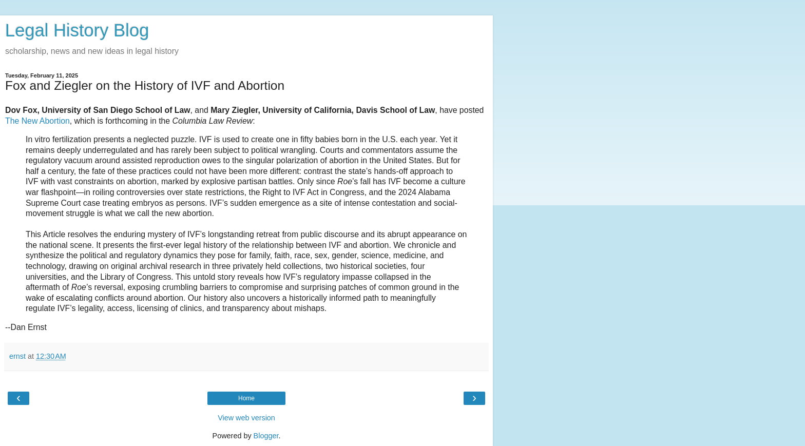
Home (246, 398)
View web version (246, 418)
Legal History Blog (77, 30)
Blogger (266, 436)
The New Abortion (37, 121)
